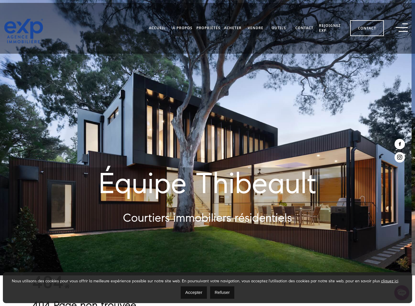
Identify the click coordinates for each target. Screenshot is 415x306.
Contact (304, 25)
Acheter (233, 25)
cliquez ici (389, 281)
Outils (278, 25)
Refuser (222, 292)
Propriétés (208, 25)
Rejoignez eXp (330, 25)
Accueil (157, 25)
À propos (183, 25)
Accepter (193, 292)
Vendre (255, 25)
